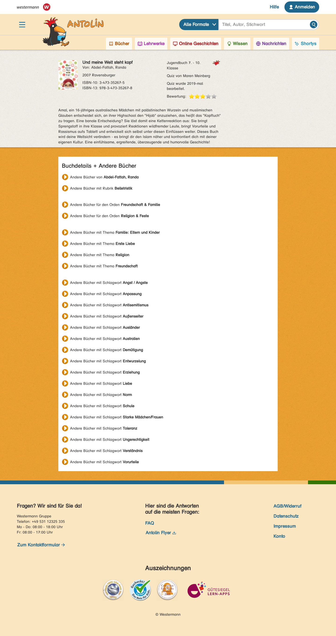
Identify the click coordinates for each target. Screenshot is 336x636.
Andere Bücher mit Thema (115, 232)
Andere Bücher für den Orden (115, 204)
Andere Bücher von (104, 177)
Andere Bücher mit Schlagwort (109, 282)
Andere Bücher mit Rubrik (101, 188)
